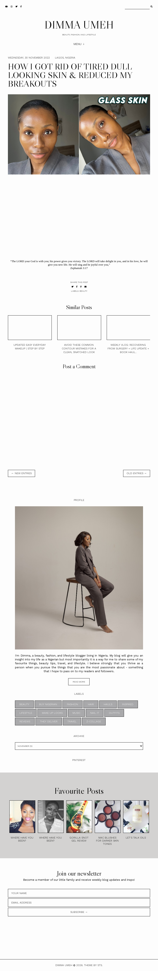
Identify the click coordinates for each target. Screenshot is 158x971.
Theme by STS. (93, 965)
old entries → (137, 473)
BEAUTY (83, 291)
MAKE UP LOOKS (52, 712)
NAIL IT (94, 712)
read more (79, 682)
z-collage (93, 721)
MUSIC (76, 712)
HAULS (108, 704)
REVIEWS (24, 721)
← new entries (21, 473)
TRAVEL (72, 721)
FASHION (72, 704)
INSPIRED (127, 704)
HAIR (91, 704)
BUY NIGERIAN (48, 704)
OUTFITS (114, 712)
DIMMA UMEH (79, 24)
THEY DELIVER (49, 721)
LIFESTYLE (25, 712)
